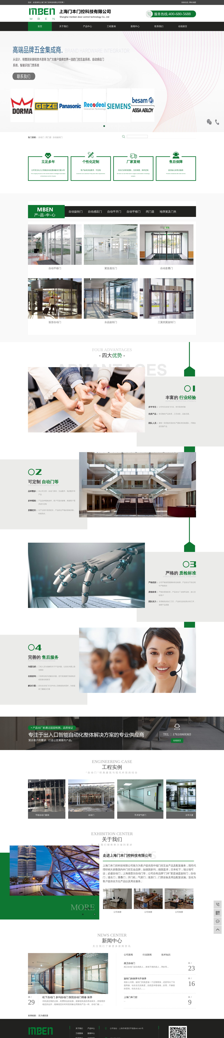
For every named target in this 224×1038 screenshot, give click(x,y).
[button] (100, 126)
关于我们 (63, 26)
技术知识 (165, 954)
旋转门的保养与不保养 (135, 978)
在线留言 (182, 26)
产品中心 (87, 26)
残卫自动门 (129, 963)
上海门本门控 (130, 997)
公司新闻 (128, 954)
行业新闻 (147, 954)
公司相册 (117, 912)
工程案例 (111, 26)
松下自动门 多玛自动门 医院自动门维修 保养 (67, 997)
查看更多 (88, 909)
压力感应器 (43, 1016)
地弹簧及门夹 (168, 211)
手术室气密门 (142, 815)
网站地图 (192, 2)
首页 (40, 26)
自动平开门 (114, 211)
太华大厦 (191, 815)
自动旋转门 (58, 137)
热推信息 (184, 2)
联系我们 (158, 26)
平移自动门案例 (44, 815)
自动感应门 (95, 211)
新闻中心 (135, 26)
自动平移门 (134, 211)
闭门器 (48, 137)
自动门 (41, 137)
